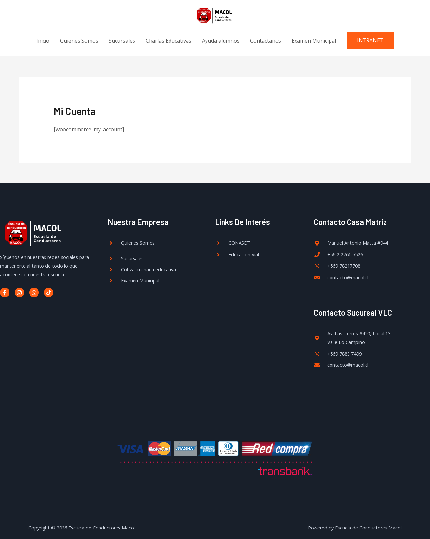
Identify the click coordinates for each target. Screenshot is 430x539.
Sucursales (121, 36)
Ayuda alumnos (220, 36)
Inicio (42, 36)
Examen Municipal (313, 36)
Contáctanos (265, 36)
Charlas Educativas (168, 36)
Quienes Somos (79, 36)
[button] (370, 36)
